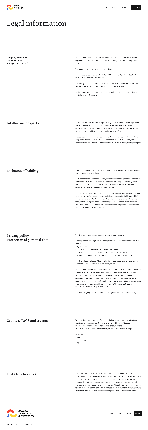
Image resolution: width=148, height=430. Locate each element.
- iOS (77, 343)
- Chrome (79, 334)
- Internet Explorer (82, 340)
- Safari (78, 331)
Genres (125, 7)
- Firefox (78, 337)
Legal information (13, 424)
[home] (15, 7)
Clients (115, 7)
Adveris (113, 69)
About (105, 7)
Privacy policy (26, 424)
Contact (136, 8)
